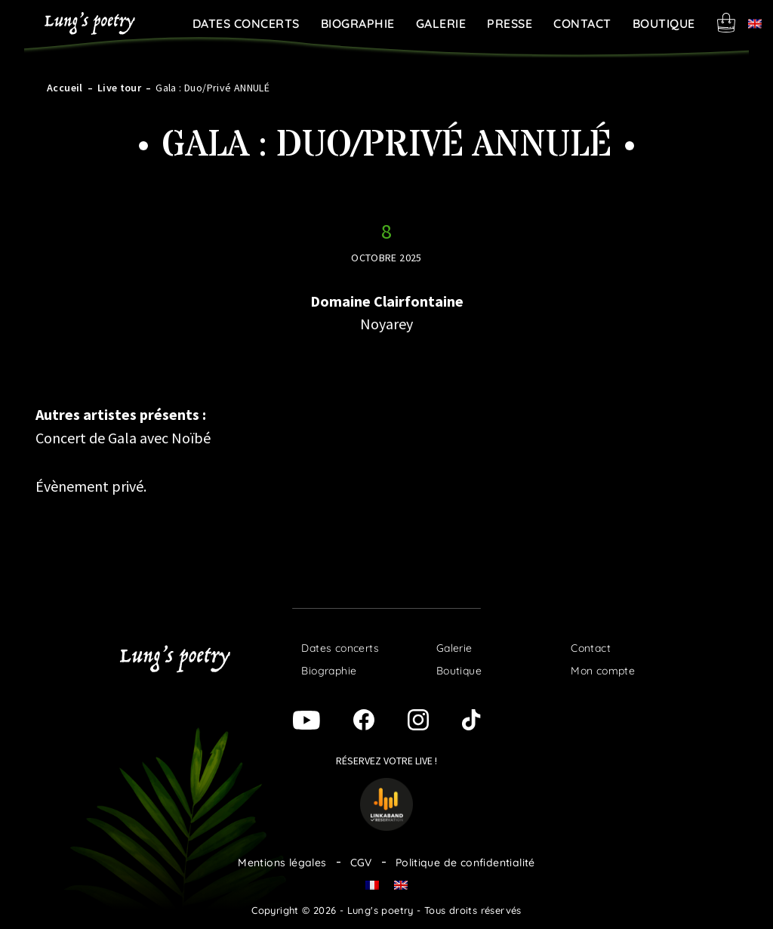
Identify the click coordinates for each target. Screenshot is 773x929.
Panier (726, 22)
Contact (582, 23)
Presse (509, 23)
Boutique (664, 23)
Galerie (441, 23)
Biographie (358, 23)
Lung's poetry (89, 23)
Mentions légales (282, 862)
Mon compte (603, 670)
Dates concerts (246, 23)
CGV (361, 862)
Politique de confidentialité (465, 862)
